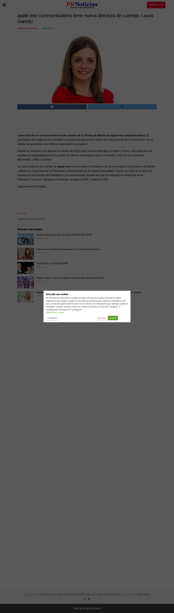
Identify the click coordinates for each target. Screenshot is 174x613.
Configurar (52, 318)
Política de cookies (55, 312)
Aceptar (113, 318)
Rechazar (102, 318)
